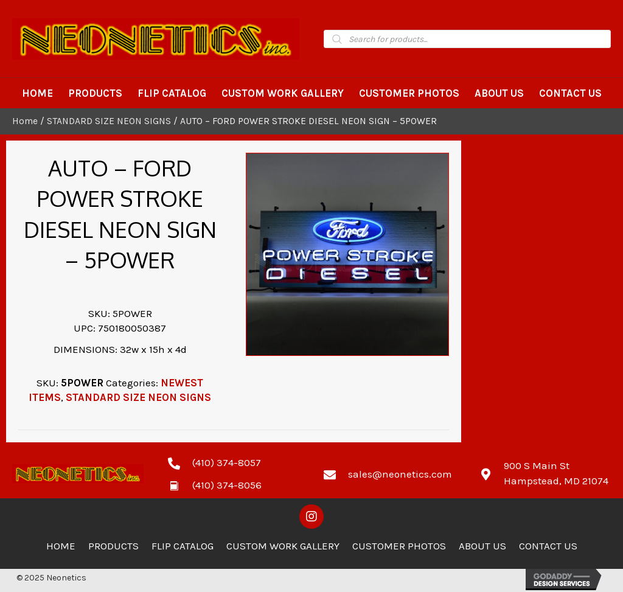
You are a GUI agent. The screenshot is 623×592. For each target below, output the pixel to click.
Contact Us (548, 546)
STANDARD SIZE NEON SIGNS (109, 121)
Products (113, 546)
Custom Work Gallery (282, 546)
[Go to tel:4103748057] (233, 462)
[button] (311, 516)
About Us (482, 546)
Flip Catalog (182, 546)
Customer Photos (399, 546)
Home (25, 121)
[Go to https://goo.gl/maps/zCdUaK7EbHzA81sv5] (545, 473)
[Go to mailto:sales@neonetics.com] (389, 473)
